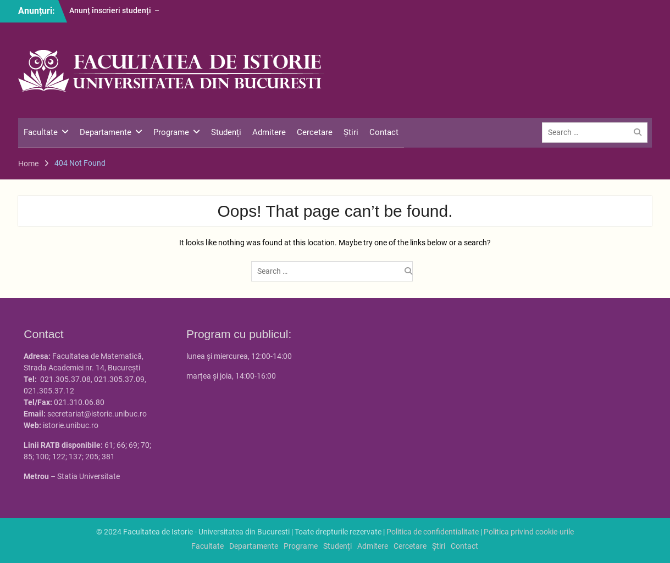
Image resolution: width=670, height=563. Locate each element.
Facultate (41, 132)
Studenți (226, 132)
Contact (383, 132)
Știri (351, 132)
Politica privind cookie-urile (529, 531)
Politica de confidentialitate (432, 531)
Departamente (105, 132)
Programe (171, 132)
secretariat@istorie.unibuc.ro (97, 413)
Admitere (269, 132)
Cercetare (315, 132)
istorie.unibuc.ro (70, 425)
